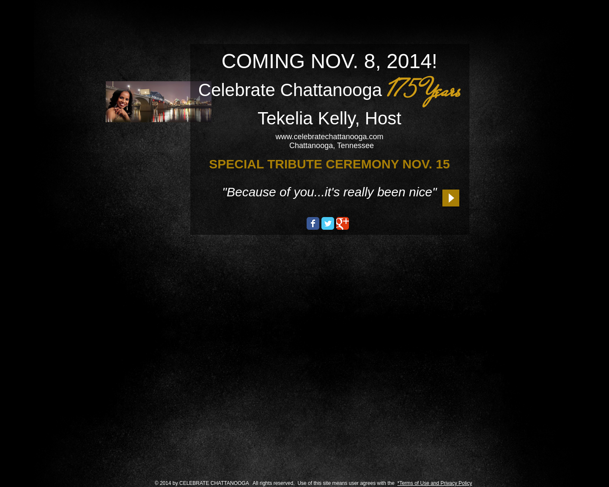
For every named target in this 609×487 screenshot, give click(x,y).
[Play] (450, 198)
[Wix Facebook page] (313, 223)
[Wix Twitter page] (327, 223)
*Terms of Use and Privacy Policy (435, 483)
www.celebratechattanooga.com (329, 136)
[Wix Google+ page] (342, 223)
